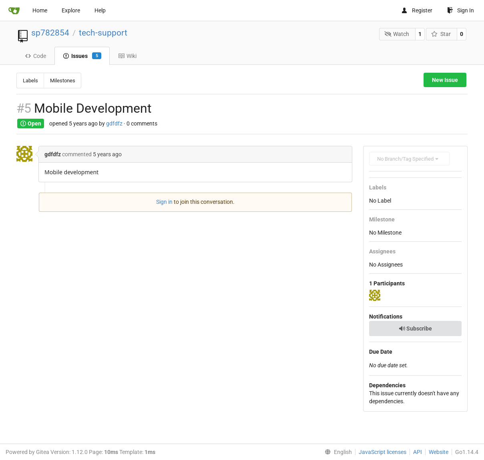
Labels (30, 81)
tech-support (103, 33)
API (417, 452)
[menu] (336, 452)
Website (438, 452)
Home (39, 10)
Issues (82, 56)
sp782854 (50, 33)
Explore (71, 10)
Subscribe (415, 328)
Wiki (127, 56)
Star (441, 34)
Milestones (62, 81)
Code (35, 56)
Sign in (164, 202)
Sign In (460, 10)
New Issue (445, 80)
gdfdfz (114, 123)
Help (100, 10)
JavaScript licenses (382, 452)
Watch (397, 34)
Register (416, 10)
